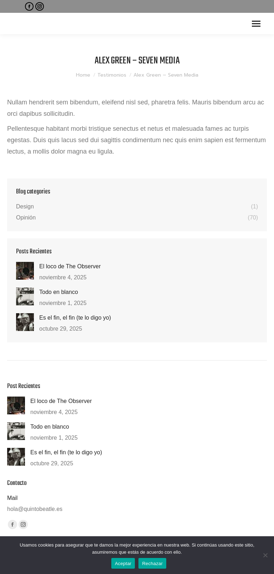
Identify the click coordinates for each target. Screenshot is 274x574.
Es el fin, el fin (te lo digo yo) (75, 318)
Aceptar (123, 563)
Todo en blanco (58, 292)
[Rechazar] (265, 555)
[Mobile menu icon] (256, 23)
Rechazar (152, 563)
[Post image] (25, 271)
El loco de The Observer (70, 266)
